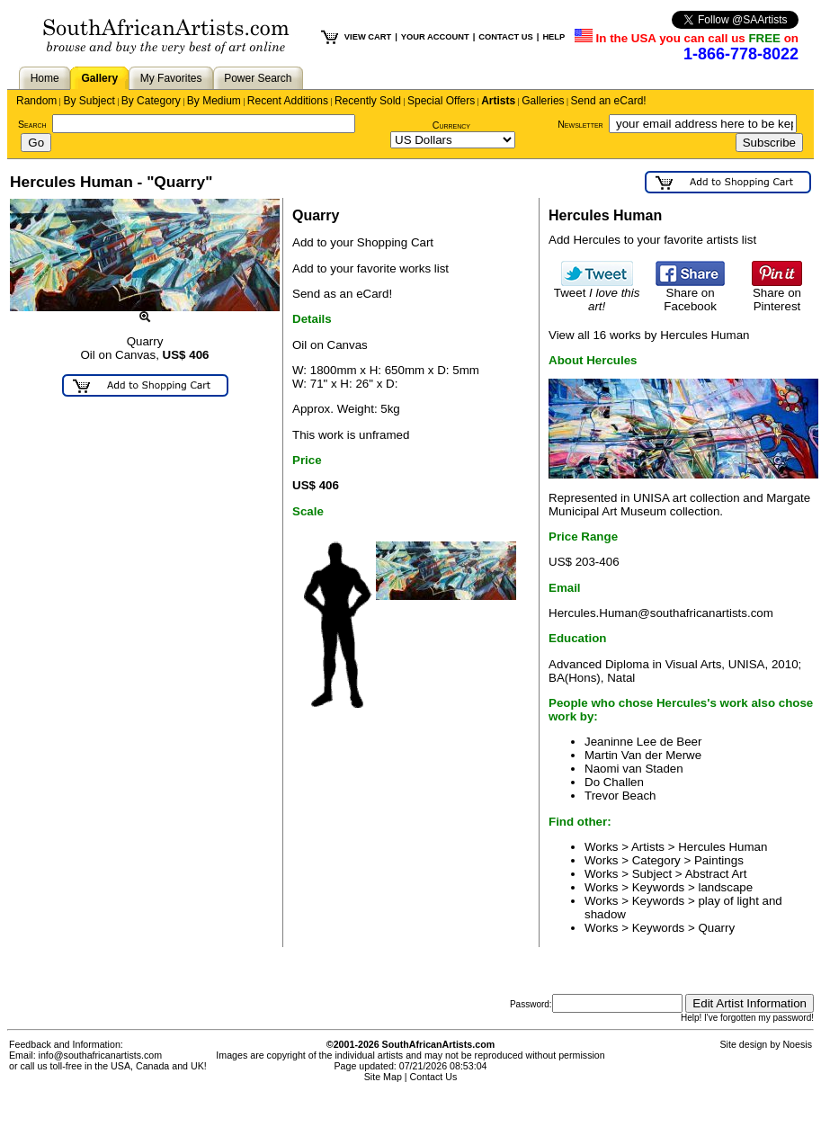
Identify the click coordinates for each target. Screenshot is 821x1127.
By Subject (88, 100)
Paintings (719, 860)
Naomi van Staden (634, 768)
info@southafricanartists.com (101, 1055)
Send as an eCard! (342, 293)
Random (36, 100)
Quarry (716, 928)
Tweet (597, 294)
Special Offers (441, 100)
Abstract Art (716, 874)
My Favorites (171, 78)
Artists (498, 100)
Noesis (797, 1044)
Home (45, 78)
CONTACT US (505, 36)
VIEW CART (367, 36)
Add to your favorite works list (370, 268)
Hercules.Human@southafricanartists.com (661, 613)
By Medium (214, 100)
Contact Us (434, 1076)
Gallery (99, 78)
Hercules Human (722, 847)
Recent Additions (287, 100)
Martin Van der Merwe (643, 755)
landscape (725, 887)
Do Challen (614, 782)
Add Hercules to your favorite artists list (652, 239)
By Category (151, 100)
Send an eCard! (609, 100)
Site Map (383, 1076)
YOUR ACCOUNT (435, 36)
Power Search (257, 78)
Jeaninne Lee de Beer (643, 741)
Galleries (543, 100)
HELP (553, 36)
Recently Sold (368, 100)
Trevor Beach (620, 795)
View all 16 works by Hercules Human (649, 335)
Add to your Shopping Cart (362, 242)
